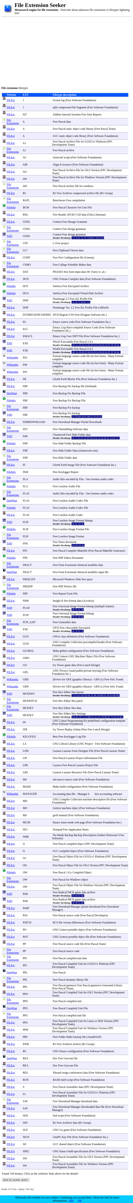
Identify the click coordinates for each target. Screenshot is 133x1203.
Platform (101, 141)
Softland (90, 386)
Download (64, 421)
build (62, 786)
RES (25, 1072)
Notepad (57, 829)
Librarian (99, 214)
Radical (62, 892)
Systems (76, 114)
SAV (25, 1101)
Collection (76, 642)
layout (80, 692)
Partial (85, 421)
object (76, 128)
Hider (69, 1036)
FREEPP (27, 586)
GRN (26, 686)
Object (89, 656)
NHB (26, 836)
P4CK (71, 892)
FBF (25, 386)
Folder (81, 434)
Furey (94, 271)
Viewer (74, 250)
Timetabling (65, 429)
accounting (106, 793)
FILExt (11, 100)
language (67, 356)
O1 (24, 858)
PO (24, 929)
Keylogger (64, 472)
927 (25, 114)
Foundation (88, 100)
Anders (102, 835)
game (68, 665)
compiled (78, 327)
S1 (24, 1094)
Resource (77, 772)
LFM (25, 750)
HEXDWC (29, 693)
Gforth (56, 379)
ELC (25, 329)
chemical (82, 564)
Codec (79, 500)
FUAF (26, 607)
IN (24, 722)
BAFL (26, 200)
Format (80, 520)
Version (95, 170)
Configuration (71, 257)
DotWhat (12, 393)
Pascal (61, 121)
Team (112, 128)
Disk (91, 293)
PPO (25, 994)
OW (25, 872)
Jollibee (57, 114)
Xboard (57, 1072)
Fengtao (85, 314)
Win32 (56, 341)
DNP (25, 300)
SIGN (26, 1137)
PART (26, 908)
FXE (25, 629)
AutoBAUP (93, 1036)
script (67, 157)
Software (77, 100)
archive (70, 150)
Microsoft (58, 579)
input (78, 271)
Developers (100, 915)
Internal (66, 114)
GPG (25, 672)
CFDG (26, 221)
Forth (64, 379)
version (67, 922)
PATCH (27, 922)
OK (80, 1200)
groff (55, 815)
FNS (25, 543)
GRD (26, 679)
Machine (80, 656)
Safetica (57, 286)
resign (65, 1072)
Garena (89, 257)
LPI (25, 758)
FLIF (25, 522)
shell (63, 1079)
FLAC (26, 493)
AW (25, 178)
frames (109, 606)
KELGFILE (29, 736)
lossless (95, 479)
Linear (63, 720)
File (78, 141)
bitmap (89, 520)
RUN (26, 1079)
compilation (78, 200)
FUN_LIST (29, 622)
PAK (25, 893)
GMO (26, 657)
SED (25, 1115)
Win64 (56, 348)
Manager (76, 421)
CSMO (27, 264)
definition (72, 636)
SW (25, 1158)
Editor (67, 557)
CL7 (25, 250)
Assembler (72, 1086)
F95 (25, 371)
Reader (62, 214)
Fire (60, 257)
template (120, 720)
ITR (25, 729)
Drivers (57, 679)
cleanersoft (85, 450)
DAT (25, 271)
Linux (90, 1021)
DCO (26, 293)
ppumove (71, 985)
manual (63, 815)
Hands (60, 835)
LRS (25, 772)
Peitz (84, 729)
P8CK (71, 899)
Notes (61, 541)
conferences (75, 1072)
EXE (25, 343)
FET (25, 429)
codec (110, 479)
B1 (24, 193)
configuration (74, 650)
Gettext (63, 656)
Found (119, 679)
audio (103, 479)
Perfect (68, 586)
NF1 (25, 829)
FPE (25, 557)
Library (72, 743)
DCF (25, 286)
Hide (74, 434)
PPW (25, 1029)
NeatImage (59, 298)
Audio (56, 479)
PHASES (58, 271)
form (71, 271)
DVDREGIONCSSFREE (37, 314)
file (74, 107)
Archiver (67, 193)
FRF (25, 593)
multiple (100, 606)
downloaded (88, 1106)
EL (24, 321)
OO (25, 865)
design (71, 228)
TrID (9, 236)
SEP (25, 1122)
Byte (69, 327)
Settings (81, 713)
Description (89, 835)
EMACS (27, 336)
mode (71, 822)
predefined (93, 720)
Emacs (56, 321)
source (64, 321)
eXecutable (71, 627)
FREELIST (29, 579)
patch (80, 700)
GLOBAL (28, 650)
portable (72, 929)
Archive (70, 141)
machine (87, 799)
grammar (81, 228)
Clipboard (63, 250)
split (55, 107)
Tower (60, 665)
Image (71, 464)
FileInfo (11, 207)
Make (56, 650)
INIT (75, 336)
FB (24, 379)
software (117, 793)
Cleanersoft (59, 434)
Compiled (77, 872)
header (101, 642)
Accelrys (88, 600)
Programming (75, 720)
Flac (81, 479)
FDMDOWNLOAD (34, 421)
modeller (93, 564)
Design (72, 221)
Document (78, 557)
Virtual (84, 293)
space (89, 579)
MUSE (26, 822)
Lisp (63, 327)
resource (67, 164)
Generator (118, 550)
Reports (97, 114)
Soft (112, 679)
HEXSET (28, 707)
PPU (25, 1008)
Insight (56, 600)
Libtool (63, 743)
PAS (25, 915)
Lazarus (57, 750)
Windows (90, 177)
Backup (62, 386)
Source (87, 327)
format (72, 600)
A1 (24, 143)
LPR (25, 765)
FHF (25, 436)
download (94, 906)
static (69, 128)
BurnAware (59, 200)
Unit (84, 207)
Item (89, 114)
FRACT (27, 564)
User (69, 336)
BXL (25, 214)
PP (24, 943)
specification (81, 1151)
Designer (83, 750)
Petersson (111, 835)
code (82, 128)
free (66, 271)
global (63, 650)
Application (75, 829)
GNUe (56, 636)
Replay (69, 729)
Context (57, 221)
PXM (26, 1044)
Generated (107, 985)
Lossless (63, 486)
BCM (26, 207)
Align (56, 164)
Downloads (95, 421)
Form (61, 564)
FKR (25, 472)
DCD (26, 278)
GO (25, 665)
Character (71, 207)
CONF (26, 257)
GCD (26, 636)
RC (24, 1051)
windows (88, 186)
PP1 (25, 958)
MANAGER (30, 793)
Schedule (73, 264)
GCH (26, 643)
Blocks (71, 379)
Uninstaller (64, 622)
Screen (56, 100)
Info (71, 1200)
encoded (70, 479)
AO (25, 171)
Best (55, 736)
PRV (25, 1036)
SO (24, 1144)
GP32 (56, 627)
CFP (25, 243)
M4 (25, 779)
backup (76, 386)
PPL (25, 972)
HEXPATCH (30, 700)
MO (25, 808)
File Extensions (13, 122)
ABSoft (103, 307)
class (63, 636)
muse (64, 822)
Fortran (63, 278)
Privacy (63, 670)
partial (84, 906)
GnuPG (57, 1137)
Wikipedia (12, 357)
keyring (96, 670)
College (62, 264)
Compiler (73, 278)
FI (24, 464)
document (71, 541)
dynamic (71, 979)
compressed (64, 107)
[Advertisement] (32, 51)
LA (24, 743)
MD (25, 800)
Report (74, 472)
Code (95, 327)
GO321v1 (90, 141)
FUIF (26, 615)
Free (68, 100)
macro (60, 779)
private (88, 670)
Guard (72, 670)
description (99, 799)
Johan (77, 729)
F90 (25, 364)
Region (63, 314)
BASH (56, 1079)
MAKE (27, 786)
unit (79, 958)
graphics (78, 679)
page (82, 822)
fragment (81, 107)
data (68, 121)
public (79, 670)
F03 (25, 357)
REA (25, 1058)
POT (25, 936)
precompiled (90, 642)
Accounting (59, 793)
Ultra (91, 214)
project (65, 243)
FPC (25, 550)
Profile (84, 298)
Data (75, 450)
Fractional (70, 564)
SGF (25, 1129)
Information (90, 758)
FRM (26, 600)
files (62, 479)
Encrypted (74, 286)
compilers (57, 359)
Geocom (68, 1058)
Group (108, 193)
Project (89, 743)
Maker (82, 264)
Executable (67, 341)
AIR (25, 164)
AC (24, 157)
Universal (63, 606)
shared (62, 1144)
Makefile (82, 550)
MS (25, 815)
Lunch (86, 665)
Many (111, 356)
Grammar (81, 221)
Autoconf (58, 157)
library (90, 128)
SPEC (26, 1151)
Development (59, 144)
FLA (25, 479)
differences (78, 922)
